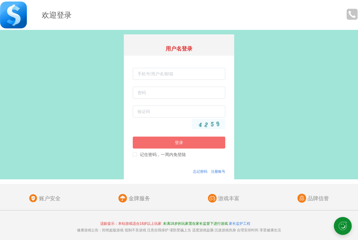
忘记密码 (200, 171)
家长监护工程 (239, 223)
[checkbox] (159, 154)
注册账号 (218, 171)
